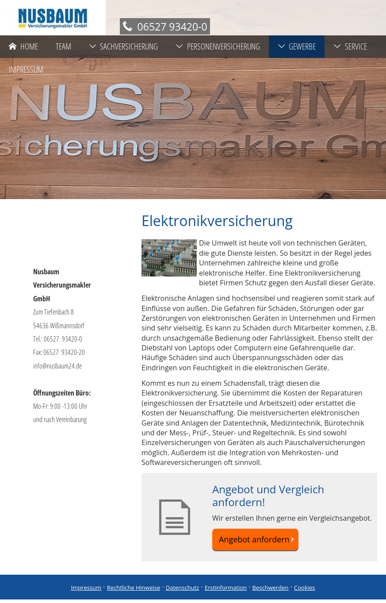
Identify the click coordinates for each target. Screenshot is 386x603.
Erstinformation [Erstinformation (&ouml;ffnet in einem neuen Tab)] (226, 591)
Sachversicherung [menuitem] (123, 46)
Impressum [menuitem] (26, 69)
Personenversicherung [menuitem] (218, 46)
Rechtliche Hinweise (134, 591)
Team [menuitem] (63, 46)
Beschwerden (270, 591)
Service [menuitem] (350, 46)
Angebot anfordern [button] (252, 541)
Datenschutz (182, 591)
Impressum (86, 591)
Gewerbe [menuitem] (297, 46)
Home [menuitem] (23, 46)
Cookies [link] (304, 591)
